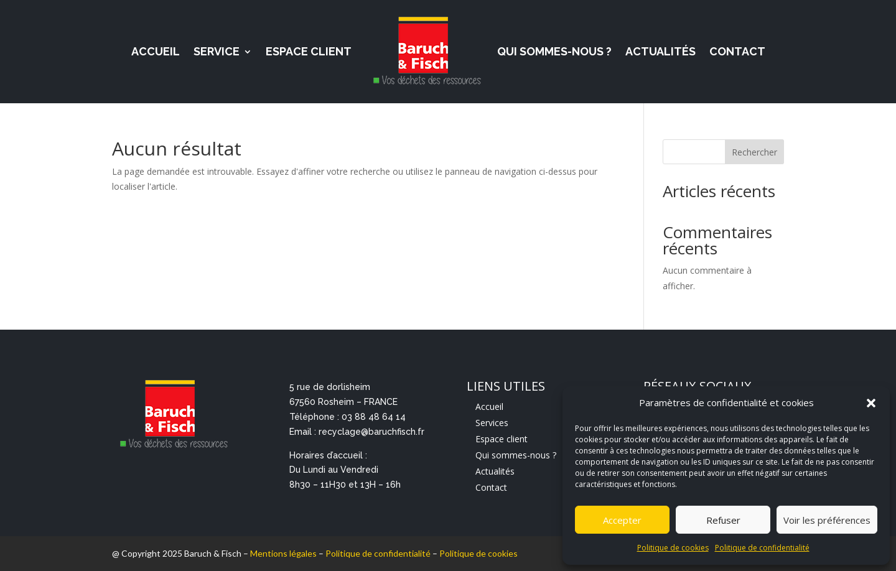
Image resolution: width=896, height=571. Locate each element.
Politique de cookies (673, 547)
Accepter (622, 520)
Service (217, 51)
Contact (737, 51)
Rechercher (754, 152)
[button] (871, 403)
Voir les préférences (826, 520)
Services (491, 423)
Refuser (723, 520)
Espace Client (309, 51)
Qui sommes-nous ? (554, 51)
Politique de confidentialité (762, 547)
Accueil (155, 51)
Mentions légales (283, 553)
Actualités (660, 51)
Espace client (501, 439)
